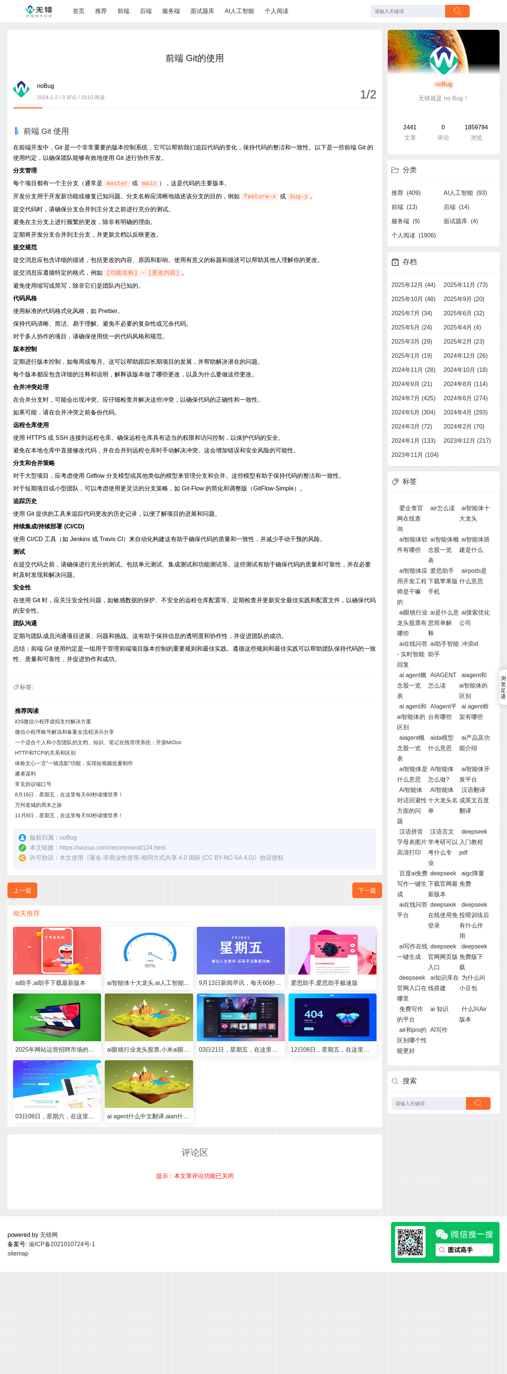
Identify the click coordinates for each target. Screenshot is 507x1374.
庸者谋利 (25, 774)
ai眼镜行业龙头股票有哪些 (412, 623)
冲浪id (470, 644)
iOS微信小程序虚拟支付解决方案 (53, 721)
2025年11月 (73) (466, 285)
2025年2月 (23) (464, 341)
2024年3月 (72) (411, 426)
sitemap (17, 1253)
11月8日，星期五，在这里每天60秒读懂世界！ (69, 815)
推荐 (101, 11)
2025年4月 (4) (462, 327)
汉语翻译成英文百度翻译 (474, 800)
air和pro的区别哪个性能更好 (412, 1040)
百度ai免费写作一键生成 (412, 883)
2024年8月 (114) (466, 384)
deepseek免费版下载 (473, 956)
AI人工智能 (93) (465, 193)
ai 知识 (439, 1009)
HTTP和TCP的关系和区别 (45, 753)
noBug (443, 84)
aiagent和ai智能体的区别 (473, 685)
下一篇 (367, 890)
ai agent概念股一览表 (411, 685)
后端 (146, 11)
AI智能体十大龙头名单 (443, 800)
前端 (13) (404, 207)
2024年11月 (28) (413, 370)
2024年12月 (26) (466, 356)
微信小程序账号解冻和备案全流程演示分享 (64, 732)
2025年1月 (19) (411, 356)
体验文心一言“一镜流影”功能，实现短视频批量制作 (74, 763)
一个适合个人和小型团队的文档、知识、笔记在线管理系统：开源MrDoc (98, 742)
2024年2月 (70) (464, 426)
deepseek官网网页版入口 (443, 956)
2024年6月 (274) (466, 398)
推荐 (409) (406, 193)
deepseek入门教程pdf (473, 842)
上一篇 (22, 890)
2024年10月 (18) (466, 370)
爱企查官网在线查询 (410, 518)
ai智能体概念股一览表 (443, 549)
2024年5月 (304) (413, 412)
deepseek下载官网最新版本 (443, 883)
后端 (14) (456, 207)
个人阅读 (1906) (413, 235)
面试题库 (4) (461, 221)
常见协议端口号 (33, 784)
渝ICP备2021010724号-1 (62, 1244)
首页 (79, 11)
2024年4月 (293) (466, 412)
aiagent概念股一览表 (411, 748)
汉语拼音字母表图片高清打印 (412, 842)
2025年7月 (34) (411, 313)
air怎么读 (442, 508)
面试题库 (202, 11)
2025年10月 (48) (413, 299)
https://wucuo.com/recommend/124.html (113, 847)
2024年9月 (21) (411, 384)
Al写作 (438, 1030)
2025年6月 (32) (464, 313)
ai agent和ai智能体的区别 (411, 716)
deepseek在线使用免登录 (443, 915)
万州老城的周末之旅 (38, 805)
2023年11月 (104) (415, 455)
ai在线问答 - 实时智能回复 (412, 654)
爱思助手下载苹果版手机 (443, 581)
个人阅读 (277, 11)
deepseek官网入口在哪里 (412, 988)
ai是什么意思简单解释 (443, 623)
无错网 (49, 1235)
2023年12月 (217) (467, 441)
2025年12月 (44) (413, 285)
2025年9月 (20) (464, 299)
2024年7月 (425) (413, 398)
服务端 (171, 11)
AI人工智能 (239, 11)
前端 (123, 11)
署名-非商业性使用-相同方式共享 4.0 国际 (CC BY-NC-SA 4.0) (171, 858)
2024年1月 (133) (413, 441)
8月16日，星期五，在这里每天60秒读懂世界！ (69, 794)
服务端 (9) (405, 221)
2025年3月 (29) (411, 341)
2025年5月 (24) (411, 327)
